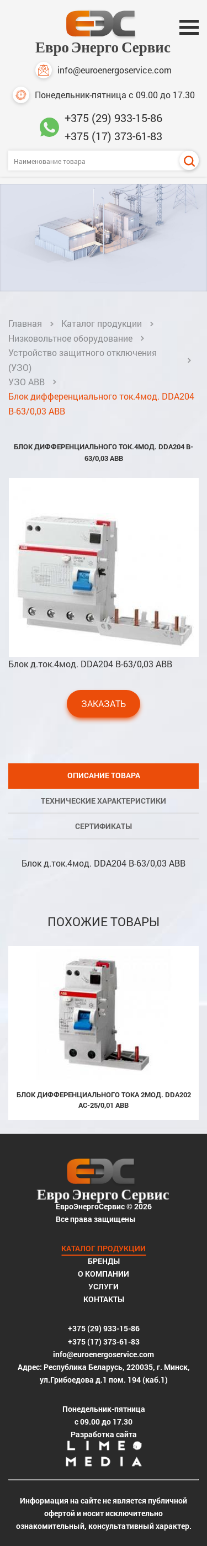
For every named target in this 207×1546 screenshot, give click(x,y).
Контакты (103, 1299)
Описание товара (103, 775)
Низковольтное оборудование (70, 338)
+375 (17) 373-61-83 (113, 136)
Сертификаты (103, 826)
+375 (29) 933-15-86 (113, 117)
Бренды (104, 1261)
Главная (25, 323)
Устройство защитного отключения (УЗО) (82, 360)
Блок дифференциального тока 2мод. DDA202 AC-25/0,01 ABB (104, 1099)
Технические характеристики (103, 800)
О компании (103, 1273)
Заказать (103, 703)
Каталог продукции (101, 323)
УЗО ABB (26, 381)
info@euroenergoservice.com (103, 70)
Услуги (103, 1286)
